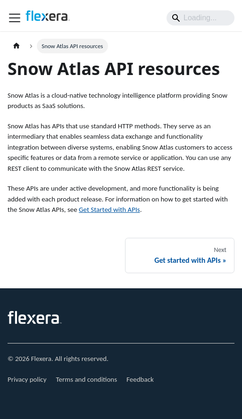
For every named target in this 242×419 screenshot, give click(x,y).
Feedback (140, 379)
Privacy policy (27, 379)
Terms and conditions (86, 379)
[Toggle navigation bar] (15, 18)
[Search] (200, 17)
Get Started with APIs (109, 209)
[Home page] (16, 46)
